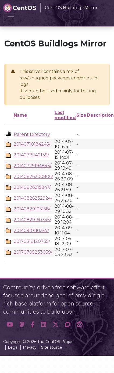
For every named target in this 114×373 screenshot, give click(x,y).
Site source (51, 347)
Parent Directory (32, 134)
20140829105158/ (32, 208)
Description (100, 115)
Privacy (30, 347)
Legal (13, 347)
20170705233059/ (33, 252)
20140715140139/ (31, 154)
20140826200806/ (33, 176)
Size (81, 115)
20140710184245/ (32, 144)
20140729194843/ (32, 165)
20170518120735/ (32, 241)
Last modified (65, 115)
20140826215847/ (32, 187)
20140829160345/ (32, 219)
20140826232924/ (33, 198)
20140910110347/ (31, 230)
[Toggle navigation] (10, 19)
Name (20, 115)
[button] (9, 324)
